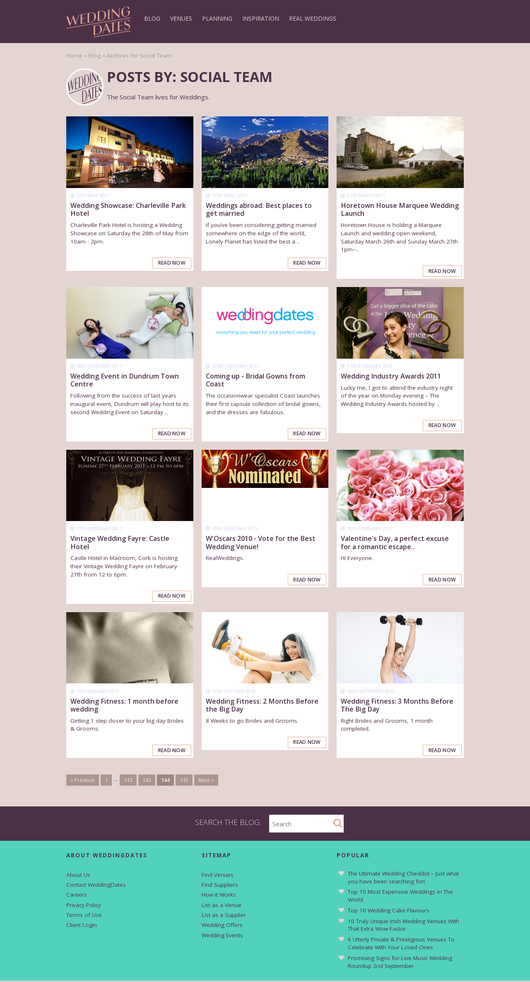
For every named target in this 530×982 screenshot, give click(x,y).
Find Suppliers (220, 886)
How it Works (219, 896)
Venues (181, 18)
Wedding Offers (222, 926)
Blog (152, 18)
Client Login (81, 926)
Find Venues (218, 875)
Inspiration (260, 18)
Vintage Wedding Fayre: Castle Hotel (119, 543)
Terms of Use (84, 916)
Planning (217, 18)
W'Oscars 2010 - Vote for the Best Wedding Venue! (261, 543)
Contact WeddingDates (96, 886)
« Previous (82, 781)
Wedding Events (222, 936)
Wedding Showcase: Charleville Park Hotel (128, 209)
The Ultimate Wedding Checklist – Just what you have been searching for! (403, 878)
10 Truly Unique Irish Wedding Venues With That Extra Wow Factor (403, 926)
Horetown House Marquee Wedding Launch (400, 209)
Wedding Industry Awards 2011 (391, 376)
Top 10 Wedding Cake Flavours (388, 911)
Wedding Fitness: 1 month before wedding (124, 705)
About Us (78, 875)
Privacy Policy (83, 906)
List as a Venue (221, 906)
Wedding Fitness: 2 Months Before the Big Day (262, 705)
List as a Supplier (224, 916)
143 (146, 781)
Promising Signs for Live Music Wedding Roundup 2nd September (400, 962)
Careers (76, 896)
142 (128, 781)
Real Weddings (312, 18)
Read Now (171, 263)
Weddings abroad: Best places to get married (259, 209)
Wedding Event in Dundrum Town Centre (124, 380)
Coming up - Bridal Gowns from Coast (255, 380)
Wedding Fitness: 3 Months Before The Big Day (397, 705)
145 (184, 781)
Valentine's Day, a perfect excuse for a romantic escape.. (395, 543)
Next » (206, 781)
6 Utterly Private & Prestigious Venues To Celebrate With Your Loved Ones (401, 944)
